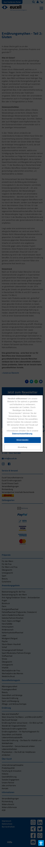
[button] (22, 447)
